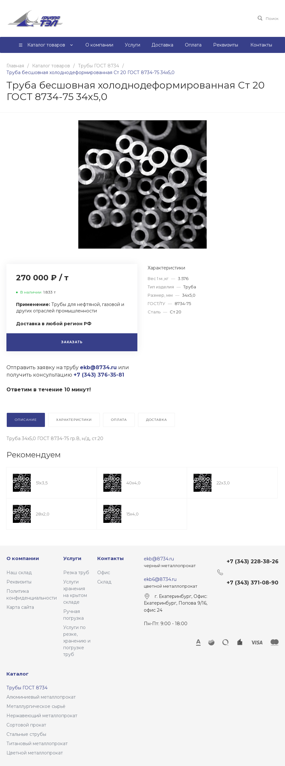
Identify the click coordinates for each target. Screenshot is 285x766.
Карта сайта (20, 607)
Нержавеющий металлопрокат (41, 716)
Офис (103, 572)
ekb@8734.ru (159, 559)
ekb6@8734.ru (160, 579)
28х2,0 (42, 513)
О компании (22, 558)
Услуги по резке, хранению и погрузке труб (77, 641)
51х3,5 (42, 482)
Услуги (72, 558)
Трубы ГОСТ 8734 (27, 688)
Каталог (17, 674)
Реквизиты (18, 582)
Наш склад (19, 572)
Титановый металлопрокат (37, 743)
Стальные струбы (26, 734)
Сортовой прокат (26, 725)
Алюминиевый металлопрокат (41, 697)
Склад (104, 582)
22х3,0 (223, 482)
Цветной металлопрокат (34, 753)
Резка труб (76, 572)
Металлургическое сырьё (35, 706)
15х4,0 (132, 513)
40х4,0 (133, 482)
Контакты (110, 558)
